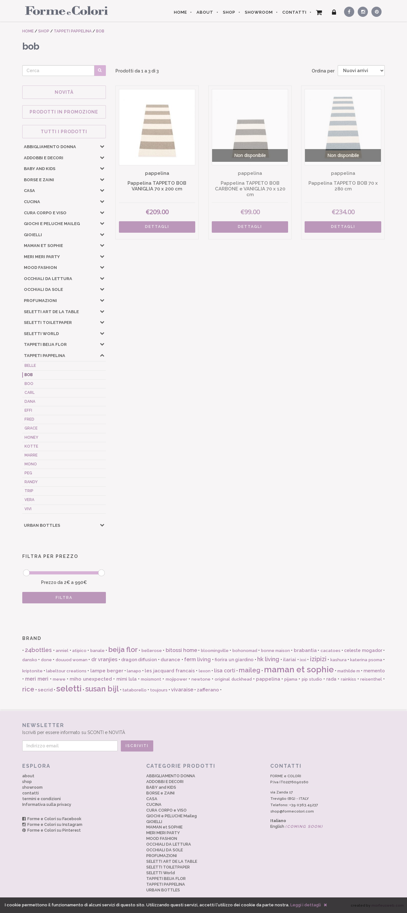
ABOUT (205, 12)
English (296, 826)
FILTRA (64, 597)
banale (97, 650)
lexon (204, 671)
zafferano (208, 690)
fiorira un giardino (234, 659)
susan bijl (102, 688)
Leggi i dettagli (305, 905)
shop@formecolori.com (292, 811)
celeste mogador (363, 650)
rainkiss (348, 679)
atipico (79, 650)
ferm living (197, 659)
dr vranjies (104, 659)
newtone (200, 679)
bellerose (151, 650)
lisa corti (224, 671)
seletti (69, 688)
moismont (151, 679)
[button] (102, 146)
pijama (290, 679)
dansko (29, 659)
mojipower (176, 679)
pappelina (268, 679)
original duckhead (233, 679)
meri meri (36, 679)
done (46, 659)
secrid (45, 690)
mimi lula (126, 679)
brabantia (305, 650)
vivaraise (182, 690)
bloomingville (215, 650)
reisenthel (371, 679)
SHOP (229, 12)
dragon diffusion (139, 659)
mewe (59, 679)
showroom (32, 787)
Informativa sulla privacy (46, 804)
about (28, 775)
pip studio (312, 679)
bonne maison (275, 650)
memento (374, 670)
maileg (249, 670)
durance (170, 659)
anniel (62, 650)
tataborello (134, 690)
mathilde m (348, 671)
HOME (180, 12)
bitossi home (181, 650)
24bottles (38, 650)
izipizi (318, 659)
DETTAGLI (157, 226)
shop (27, 781)
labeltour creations (66, 671)
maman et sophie (299, 669)
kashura (338, 659)
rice (28, 689)
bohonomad (244, 650)
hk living (268, 659)
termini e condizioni (41, 798)
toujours (159, 690)
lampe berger (106, 671)
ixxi (303, 659)
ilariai (289, 659)
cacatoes (331, 650)
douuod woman (71, 659)
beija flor (123, 649)
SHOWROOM (259, 12)
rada (331, 679)
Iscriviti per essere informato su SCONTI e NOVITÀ (203, 728)
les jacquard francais (170, 671)
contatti (30, 793)
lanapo (134, 671)
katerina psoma (366, 659)
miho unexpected (91, 679)
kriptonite (32, 671)
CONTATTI (294, 12)
